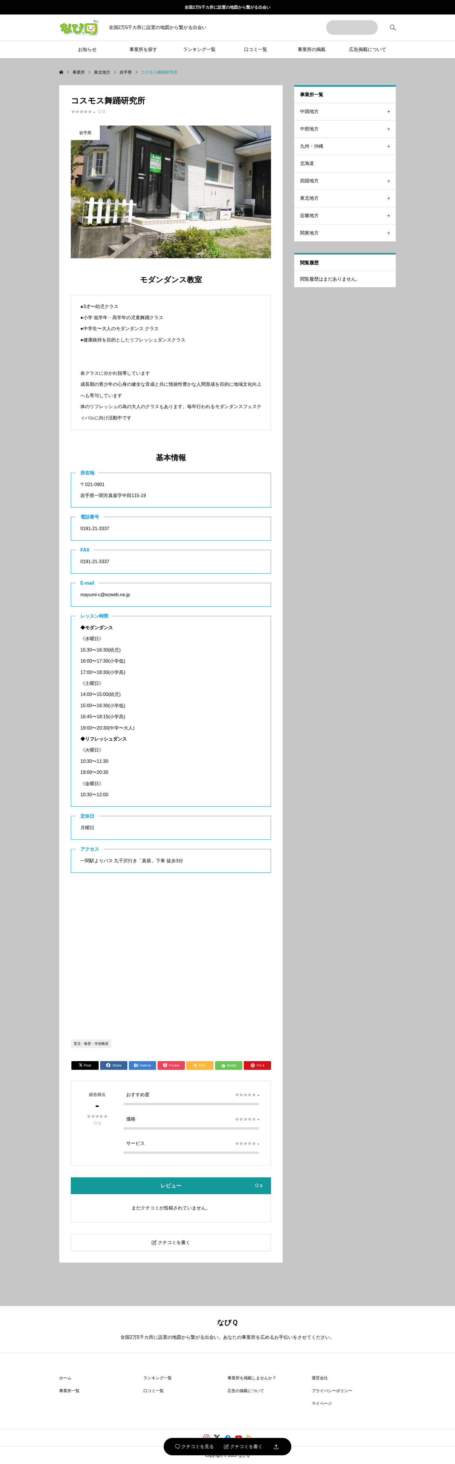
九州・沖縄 (348, 146)
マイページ (322, 1403)
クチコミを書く (243, 1446)
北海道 (307, 163)
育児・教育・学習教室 (91, 1044)
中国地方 (348, 111)
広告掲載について (367, 49)
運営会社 (320, 1378)
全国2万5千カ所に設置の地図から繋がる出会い (227, 7)
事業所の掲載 (312, 49)
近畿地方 (348, 215)
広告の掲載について (246, 1390)
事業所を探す (143, 49)
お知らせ (87, 49)
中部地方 (348, 129)
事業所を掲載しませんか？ (252, 1378)
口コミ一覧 (255, 49)
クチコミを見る (194, 1446)
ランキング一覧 (199, 49)
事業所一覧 (69, 1390)
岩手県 (85, 132)
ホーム (65, 1378)
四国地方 (348, 181)
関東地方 (348, 233)
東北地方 (348, 198)
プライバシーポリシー (332, 1390)
